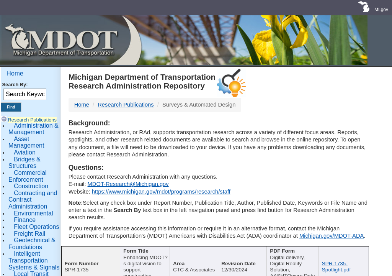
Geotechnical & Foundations (32, 243)
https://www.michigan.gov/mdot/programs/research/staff (161, 192)
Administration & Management (33, 129)
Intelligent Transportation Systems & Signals (33, 260)
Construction (31, 186)
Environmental (33, 213)
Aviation (25, 152)
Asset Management (26, 142)
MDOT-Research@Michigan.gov (128, 184)
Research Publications (32, 120)
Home (15, 73)
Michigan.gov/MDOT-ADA (331, 236)
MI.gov (381, 9)
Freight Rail (29, 233)
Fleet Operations (36, 226)
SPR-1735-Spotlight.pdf (336, 267)
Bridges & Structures (24, 162)
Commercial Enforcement (27, 176)
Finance (25, 220)
